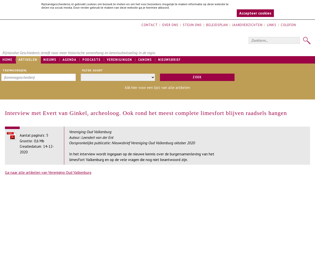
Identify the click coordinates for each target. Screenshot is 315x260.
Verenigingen (119, 60)
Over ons (170, 25)
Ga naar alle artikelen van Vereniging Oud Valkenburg (48, 172)
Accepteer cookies (255, 13)
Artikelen (27, 60)
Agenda (69, 60)
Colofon (288, 25)
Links (271, 25)
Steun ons (192, 25)
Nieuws (49, 60)
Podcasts (91, 60)
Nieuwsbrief (169, 60)
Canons (145, 60)
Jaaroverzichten (247, 25)
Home (7, 60)
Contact (150, 25)
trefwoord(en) (14, 70)
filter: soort (92, 70)
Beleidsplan (217, 25)
